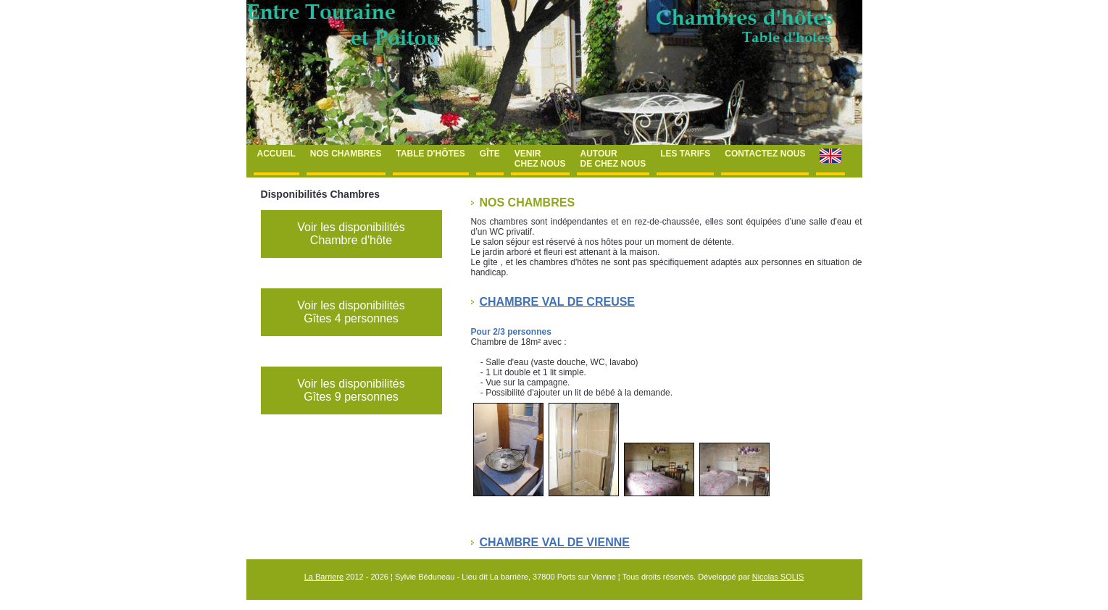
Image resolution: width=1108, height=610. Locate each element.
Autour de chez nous (613, 159)
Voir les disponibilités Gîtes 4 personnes (351, 312)
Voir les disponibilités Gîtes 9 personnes (351, 390)
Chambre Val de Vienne (555, 542)
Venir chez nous (540, 159)
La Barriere (323, 576)
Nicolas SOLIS (778, 576)
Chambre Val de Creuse (558, 302)
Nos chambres (346, 154)
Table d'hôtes (430, 154)
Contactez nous (765, 154)
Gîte (490, 154)
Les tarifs (685, 154)
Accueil (276, 154)
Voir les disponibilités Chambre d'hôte (351, 233)
